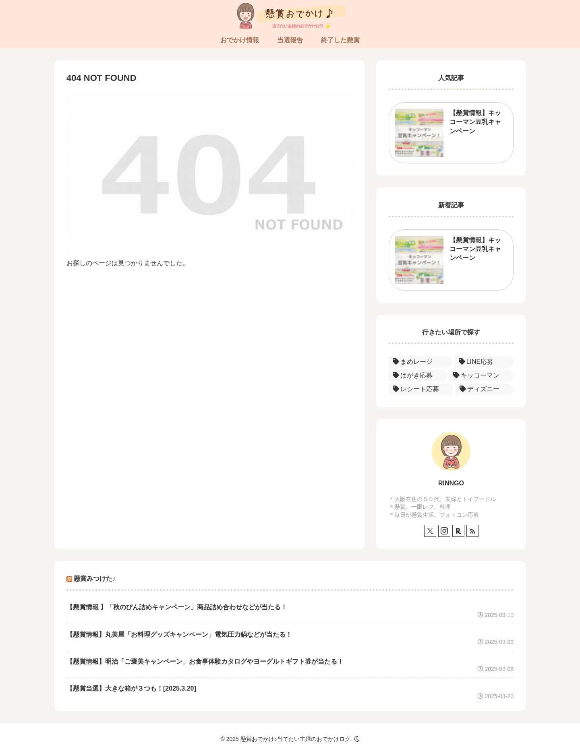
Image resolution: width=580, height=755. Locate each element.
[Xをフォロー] (430, 531)
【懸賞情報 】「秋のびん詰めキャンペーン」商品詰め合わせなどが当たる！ (176, 607)
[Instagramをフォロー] (444, 531)
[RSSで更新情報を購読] (472, 531)
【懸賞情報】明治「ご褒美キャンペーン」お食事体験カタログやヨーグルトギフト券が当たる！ (205, 661)
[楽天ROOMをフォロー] (458, 531)
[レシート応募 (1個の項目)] (421, 389)
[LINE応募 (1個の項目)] (484, 362)
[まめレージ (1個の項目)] (421, 362)
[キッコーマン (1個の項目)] (481, 376)
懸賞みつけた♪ (95, 578)
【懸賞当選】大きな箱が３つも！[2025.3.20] (131, 688)
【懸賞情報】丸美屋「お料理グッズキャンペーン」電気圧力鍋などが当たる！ (179, 634)
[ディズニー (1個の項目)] (485, 389)
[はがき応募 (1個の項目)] (418, 376)
